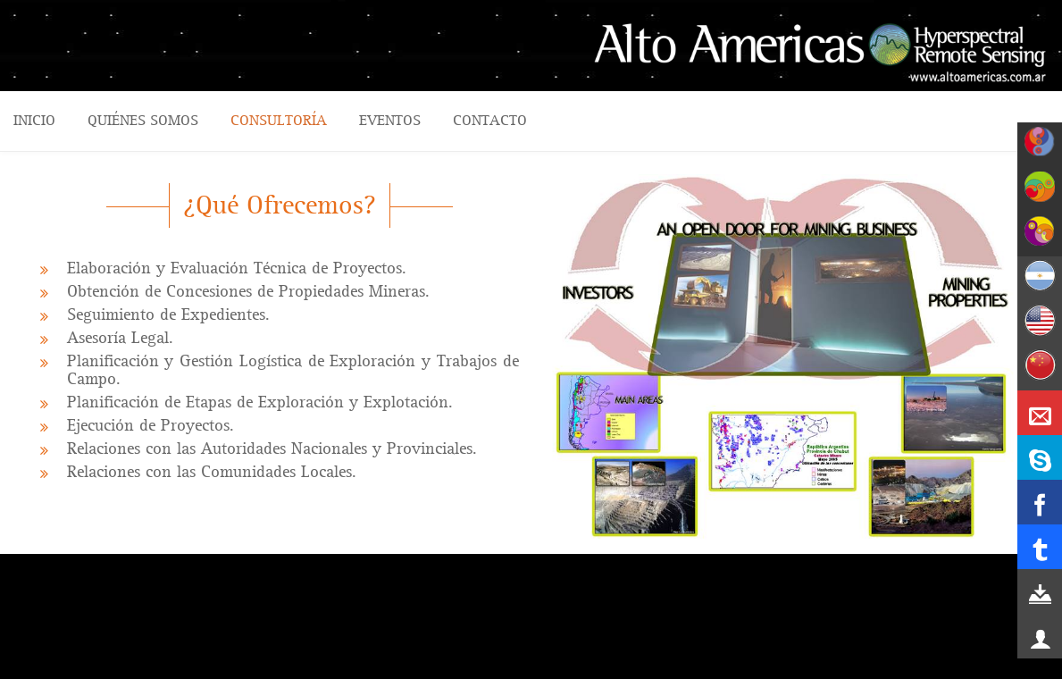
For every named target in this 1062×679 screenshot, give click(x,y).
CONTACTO (490, 121)
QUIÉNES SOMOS (143, 121)
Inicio (34, 121)
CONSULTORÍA (278, 121)
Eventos (390, 121)
